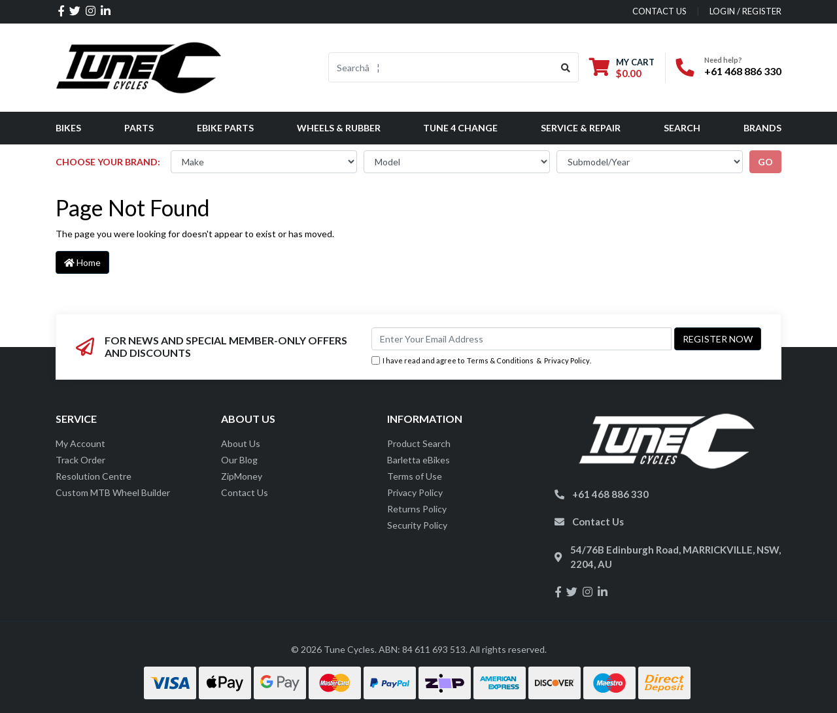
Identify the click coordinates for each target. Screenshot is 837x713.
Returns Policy (417, 508)
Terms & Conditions (500, 360)
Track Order (80, 459)
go (765, 161)
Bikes (68, 127)
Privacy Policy (567, 360)
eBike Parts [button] (225, 127)
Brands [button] (762, 127)
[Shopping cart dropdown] (622, 68)
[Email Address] (521, 338)
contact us (659, 11)
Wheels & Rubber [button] (339, 127)
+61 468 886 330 (742, 71)
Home (82, 262)
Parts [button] (139, 127)
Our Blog (239, 459)
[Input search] (441, 67)
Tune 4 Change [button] (460, 127)
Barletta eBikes (418, 459)
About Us (240, 443)
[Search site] (566, 67)
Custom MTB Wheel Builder (113, 492)
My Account (80, 443)
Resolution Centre (93, 476)
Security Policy (417, 525)
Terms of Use (414, 476)
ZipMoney (241, 476)
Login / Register (745, 11)
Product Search (419, 443)
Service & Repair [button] (581, 127)
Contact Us (244, 492)
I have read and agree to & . (481, 361)
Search (682, 127)
